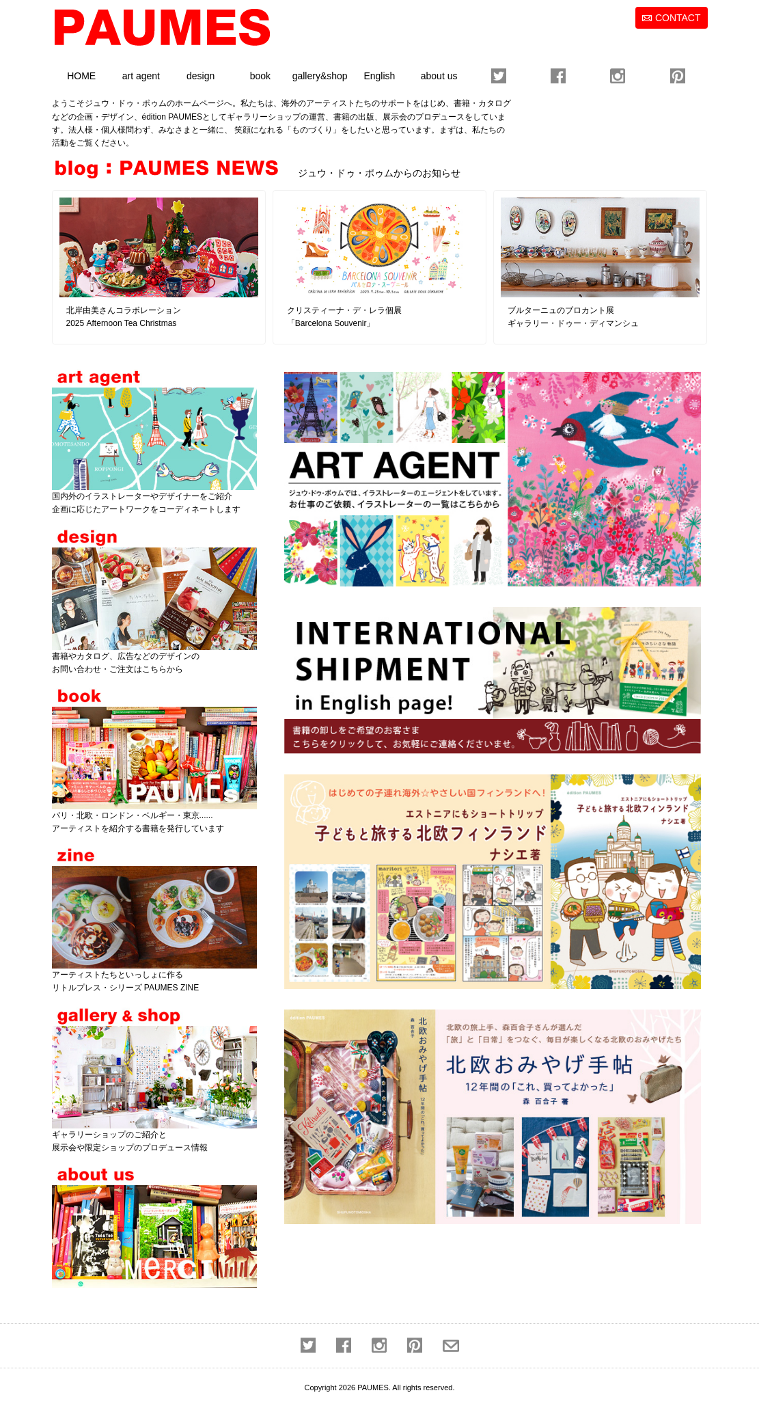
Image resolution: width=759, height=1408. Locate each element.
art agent (141, 75)
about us (439, 75)
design (201, 75)
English (379, 75)
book (260, 75)
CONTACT (678, 17)
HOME (81, 75)
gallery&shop (320, 75)
